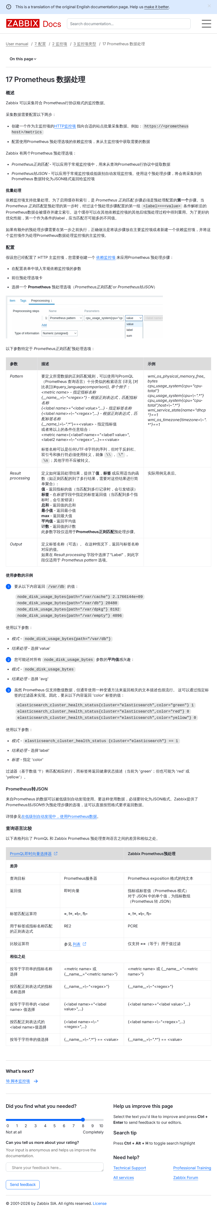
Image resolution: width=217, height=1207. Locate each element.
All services (123, 1173)
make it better (156, 6)
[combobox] (130, 23)
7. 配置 (40, 43)
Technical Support (129, 1163)
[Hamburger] (206, 24)
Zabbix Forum (185, 1173)
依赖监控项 (106, 256)
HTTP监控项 (65, 126)
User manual (17, 43)
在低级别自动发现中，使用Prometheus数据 (59, 812)
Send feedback (23, 1180)
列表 (76, 939)
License (100, 1199)
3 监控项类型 (84, 43)
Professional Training (192, 1163)
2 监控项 (59, 43)
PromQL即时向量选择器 (31, 849)
